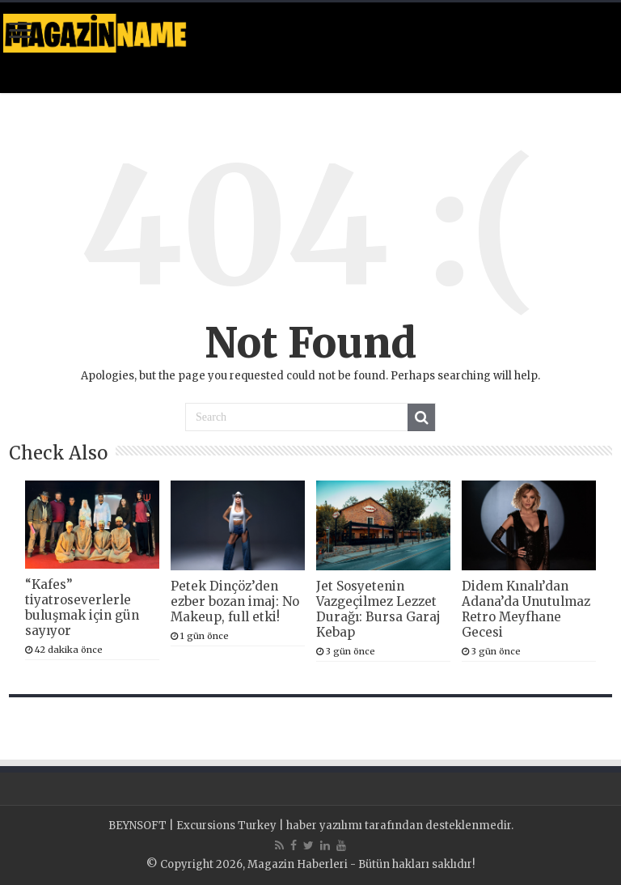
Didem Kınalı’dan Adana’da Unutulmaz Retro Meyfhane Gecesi (526, 609)
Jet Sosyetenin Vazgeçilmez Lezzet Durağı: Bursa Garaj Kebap (378, 609)
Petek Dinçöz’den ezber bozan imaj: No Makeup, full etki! (235, 601)
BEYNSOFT (137, 825)
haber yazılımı (324, 825)
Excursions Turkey (226, 825)
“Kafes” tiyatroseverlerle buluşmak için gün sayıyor (82, 607)
